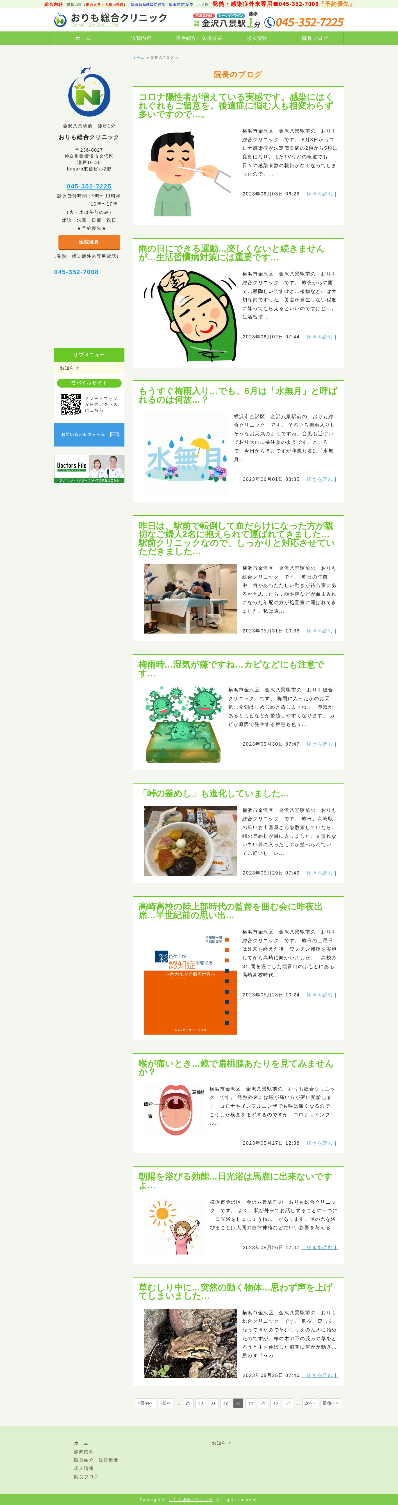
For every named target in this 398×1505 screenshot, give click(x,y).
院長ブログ (315, 38)
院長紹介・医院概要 (199, 38)
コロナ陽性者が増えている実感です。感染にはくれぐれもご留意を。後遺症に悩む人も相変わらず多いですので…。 (236, 105)
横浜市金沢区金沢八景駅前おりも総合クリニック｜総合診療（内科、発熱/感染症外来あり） (110, 19)
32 (225, 1403)
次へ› (310, 1403)
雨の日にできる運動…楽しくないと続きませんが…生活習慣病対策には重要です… (231, 253)
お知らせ (70, 368)
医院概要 (89, 242)
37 (288, 1403)
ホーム (83, 38)
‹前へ (166, 1403)
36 (275, 1403)
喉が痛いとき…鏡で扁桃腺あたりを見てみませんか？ (236, 1068)
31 (213, 1403)
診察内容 (141, 38)
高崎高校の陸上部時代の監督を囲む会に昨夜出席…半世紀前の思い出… (230, 911)
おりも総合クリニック (191, 1499)
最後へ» (331, 1403)
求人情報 (257, 38)
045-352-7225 (89, 186)
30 (200, 1403)
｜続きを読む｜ (320, 194)
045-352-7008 (76, 272)
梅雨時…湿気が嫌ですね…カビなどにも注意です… (231, 669)
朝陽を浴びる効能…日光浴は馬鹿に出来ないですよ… (235, 1181)
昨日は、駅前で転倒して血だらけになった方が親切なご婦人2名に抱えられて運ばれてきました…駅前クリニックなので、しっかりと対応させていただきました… (236, 538)
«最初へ (146, 1403)
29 (188, 1403)
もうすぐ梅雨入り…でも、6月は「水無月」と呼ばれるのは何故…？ (238, 395)
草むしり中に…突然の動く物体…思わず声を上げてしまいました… (235, 1292)
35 (263, 1403)
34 (250, 1403)
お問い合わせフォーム (83, 434)
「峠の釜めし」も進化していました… (213, 793)
